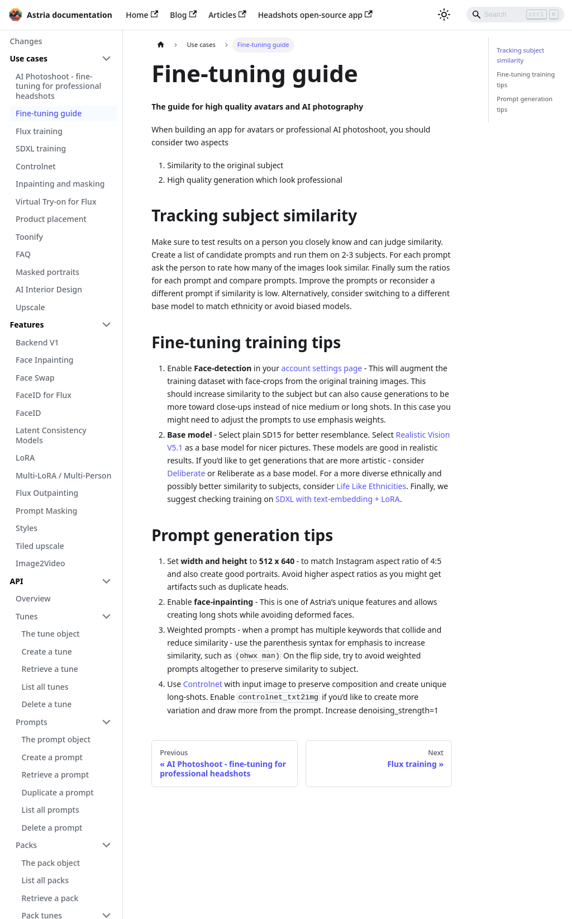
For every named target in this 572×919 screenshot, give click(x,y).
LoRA (25, 457)
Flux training (39, 131)
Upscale (30, 307)
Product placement (51, 219)
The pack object (51, 863)
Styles (26, 528)
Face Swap (35, 377)
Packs (26, 845)
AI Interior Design (49, 289)
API (16, 581)
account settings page (322, 368)
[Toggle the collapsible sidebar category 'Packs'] (107, 845)
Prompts (31, 722)
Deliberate (186, 473)
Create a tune (47, 651)
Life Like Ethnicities (372, 486)
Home (142, 15)
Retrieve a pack (50, 898)
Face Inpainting (45, 359)
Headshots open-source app (315, 15)
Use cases (29, 58)
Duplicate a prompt (58, 792)
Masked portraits (47, 272)
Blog (183, 15)
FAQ (23, 254)
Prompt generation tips (524, 103)
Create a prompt (52, 757)
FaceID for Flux (44, 395)
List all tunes (45, 686)
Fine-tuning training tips (526, 79)
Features (27, 324)
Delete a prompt (52, 827)
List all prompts (50, 809)
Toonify (29, 236)
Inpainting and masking (60, 183)
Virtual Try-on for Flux (56, 201)
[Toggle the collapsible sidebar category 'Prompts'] (107, 722)
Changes (26, 41)
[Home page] (160, 45)
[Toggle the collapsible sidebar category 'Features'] (107, 325)
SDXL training (41, 148)
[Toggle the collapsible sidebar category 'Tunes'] (107, 616)
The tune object (51, 633)
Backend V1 (37, 342)
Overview (33, 598)
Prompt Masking (46, 510)
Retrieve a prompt (55, 774)
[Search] (515, 14)
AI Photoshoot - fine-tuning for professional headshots (58, 86)
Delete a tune (47, 704)
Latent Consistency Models (51, 435)
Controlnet (36, 166)
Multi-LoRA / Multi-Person (63, 475)
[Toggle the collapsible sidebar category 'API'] (107, 581)
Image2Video (40, 563)
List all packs (45, 880)
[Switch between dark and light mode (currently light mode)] (444, 14)
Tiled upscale (40, 546)
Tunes (27, 616)
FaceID (28, 413)
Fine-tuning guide (49, 113)
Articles (227, 15)
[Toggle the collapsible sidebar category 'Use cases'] (107, 59)
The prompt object (56, 739)
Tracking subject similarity (520, 55)
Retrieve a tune (50, 669)
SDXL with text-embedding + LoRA (337, 499)
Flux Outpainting (47, 492)
